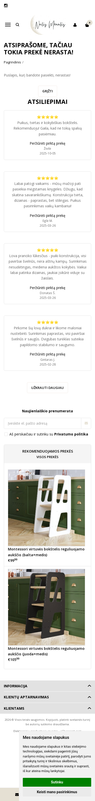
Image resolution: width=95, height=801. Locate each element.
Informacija (15, 686)
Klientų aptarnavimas (26, 697)
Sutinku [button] (57, 782)
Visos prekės (47, 457)
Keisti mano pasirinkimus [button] (57, 792)
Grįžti (47, 91)
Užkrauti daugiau (47, 387)
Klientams (14, 708)
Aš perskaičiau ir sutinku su (48, 434)
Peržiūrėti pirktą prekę (47, 143)
